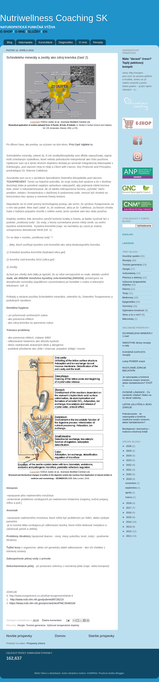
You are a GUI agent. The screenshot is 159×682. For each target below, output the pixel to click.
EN (45, 31)
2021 (129, 469)
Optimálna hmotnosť (133, 310)
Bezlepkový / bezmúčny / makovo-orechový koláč (135, 430)
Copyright (35, 122)
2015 (129, 517)
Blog (9, 42)
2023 (129, 460)
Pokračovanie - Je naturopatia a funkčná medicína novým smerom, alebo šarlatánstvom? (136, 418)
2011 (129, 536)
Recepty (98, 42)
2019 (129, 479)
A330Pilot (92, 673)
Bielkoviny (127, 297)
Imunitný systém (131, 256)
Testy (125, 293)
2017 (129, 507)
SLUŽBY (34, 31)
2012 (129, 531)
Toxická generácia (35, 625)
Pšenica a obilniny (132, 277)
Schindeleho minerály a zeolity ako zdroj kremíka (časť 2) (47, 57)
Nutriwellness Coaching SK (54, 18)
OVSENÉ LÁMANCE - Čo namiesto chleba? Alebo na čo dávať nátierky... (136, 395)
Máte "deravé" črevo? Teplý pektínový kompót (136, 62)
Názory (126, 289)
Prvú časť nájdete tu (81, 144)
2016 (129, 512)
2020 (129, 474)
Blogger (120, 673)
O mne (83, 42)
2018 (129, 503)
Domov (60, 636)
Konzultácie (46, 42)
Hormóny (127, 306)
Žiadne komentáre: (52, 620)
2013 (129, 526)
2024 (129, 455)
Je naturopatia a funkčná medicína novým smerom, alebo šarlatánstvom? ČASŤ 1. (137, 381)
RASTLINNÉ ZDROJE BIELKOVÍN (134, 369)
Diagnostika (66, 42)
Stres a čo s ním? (131, 314)
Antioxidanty (129, 273)
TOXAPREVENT (16, 181)
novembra (131, 483)
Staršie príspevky (101, 636)
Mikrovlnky (128, 319)
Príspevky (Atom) (36, 643)
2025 (129, 450)
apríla (128, 492)
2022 (129, 465)
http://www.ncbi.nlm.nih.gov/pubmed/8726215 (37, 599)
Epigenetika (128, 301)
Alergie (21, 625)
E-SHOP (6, 31)
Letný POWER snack (133, 361)
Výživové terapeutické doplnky (63, 625)
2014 (129, 522)
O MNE (20, 31)
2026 (129, 446)
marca (129, 497)
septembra (131, 487)
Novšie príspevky (19, 636)
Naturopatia (26, 42)
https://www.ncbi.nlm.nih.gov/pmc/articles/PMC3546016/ (42, 603)
